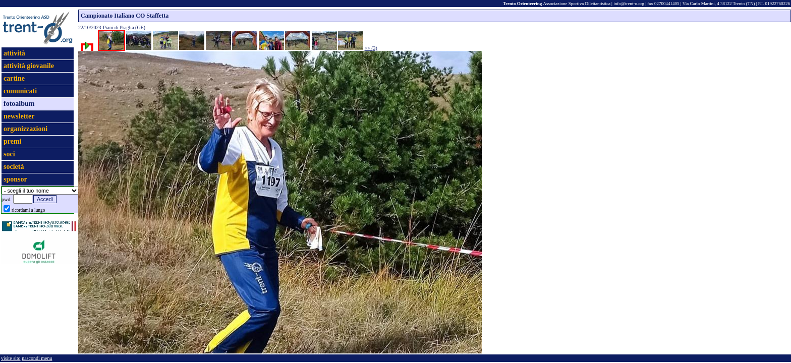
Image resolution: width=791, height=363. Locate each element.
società (14, 166)
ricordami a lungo (28, 210)
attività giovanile (29, 66)
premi (13, 141)
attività (14, 53)
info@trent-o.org (628, 3)
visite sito (11, 358)
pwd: (7, 199)
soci (9, 154)
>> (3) (371, 48)
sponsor (15, 179)
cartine (14, 78)
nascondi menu (37, 358)
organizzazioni (25, 129)
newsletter (19, 116)
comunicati (20, 91)
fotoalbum (19, 103)
